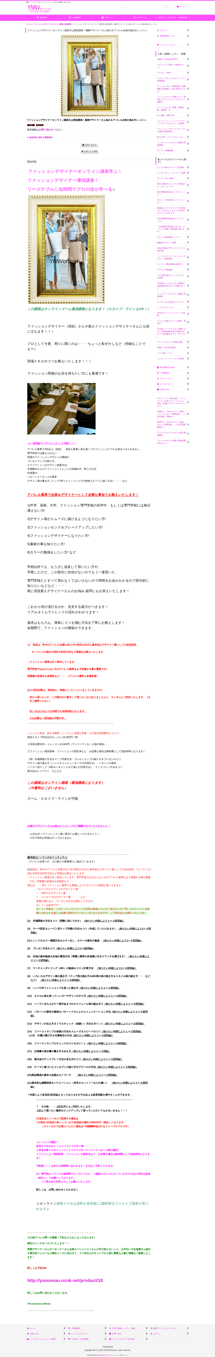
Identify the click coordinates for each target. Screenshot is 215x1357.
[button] (89, 151)
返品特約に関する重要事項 (39, 137)
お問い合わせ (46, 129)
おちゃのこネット (103, 1355)
